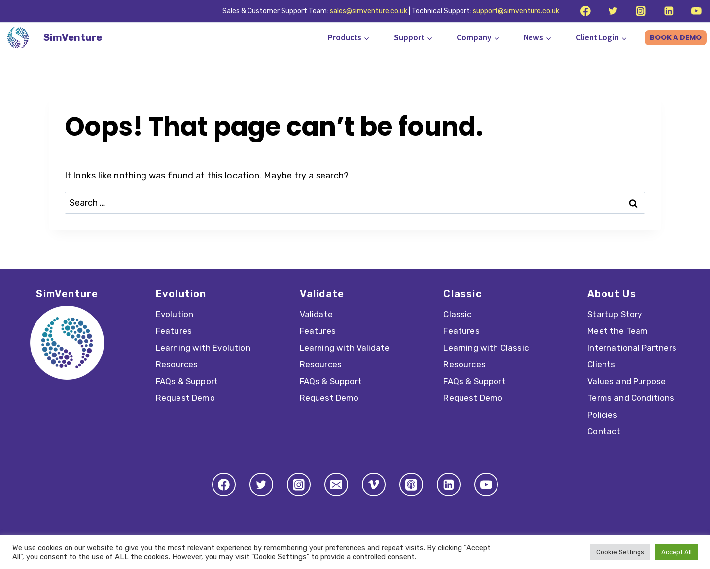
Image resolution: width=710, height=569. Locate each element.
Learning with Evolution (203, 348)
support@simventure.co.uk (516, 11)
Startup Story (614, 314)
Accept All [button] (676, 552)
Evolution (175, 314)
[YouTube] (696, 11)
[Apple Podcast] (411, 485)
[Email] (336, 485)
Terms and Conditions (630, 398)
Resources (177, 364)
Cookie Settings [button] (620, 552)
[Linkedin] (668, 11)
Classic (457, 314)
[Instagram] (641, 11)
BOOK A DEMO (676, 37)
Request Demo (185, 398)
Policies (602, 415)
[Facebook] (585, 11)
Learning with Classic (486, 348)
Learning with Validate (345, 348)
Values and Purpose (626, 381)
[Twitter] (613, 11)
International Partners (631, 348)
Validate (316, 314)
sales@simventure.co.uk (368, 11)
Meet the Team (617, 331)
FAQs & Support (187, 381)
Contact (603, 431)
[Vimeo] (374, 485)
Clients (601, 364)
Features (174, 331)
